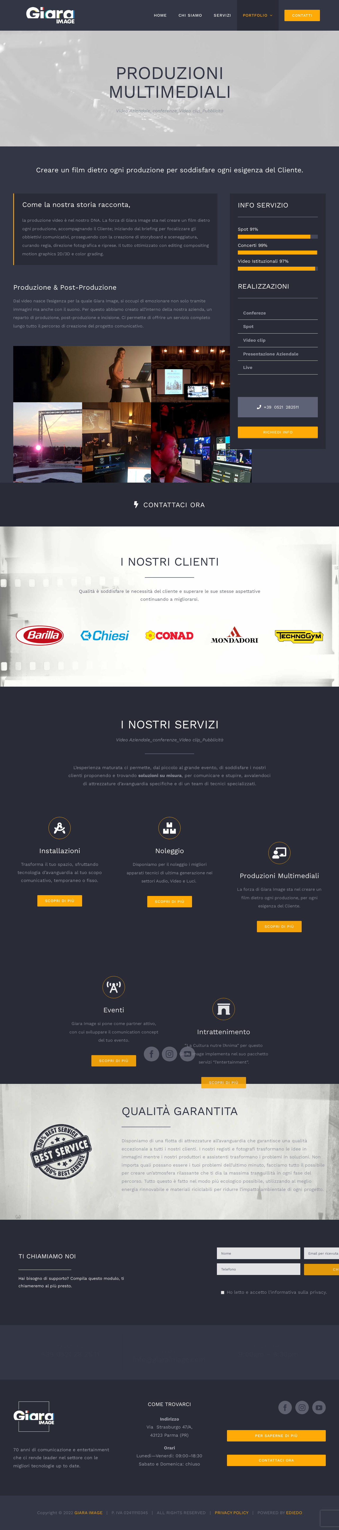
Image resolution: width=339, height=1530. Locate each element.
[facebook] (151, 1054)
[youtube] (187, 1054)
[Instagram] (302, 1407)
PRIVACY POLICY (231, 1512)
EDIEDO (294, 1512)
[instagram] (169, 1054)
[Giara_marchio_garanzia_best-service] (61, 1126)
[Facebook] (285, 1407)
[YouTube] (319, 1407)
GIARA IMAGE (88, 1512)
